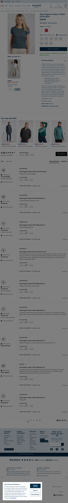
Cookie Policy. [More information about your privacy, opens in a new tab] (13, 498)
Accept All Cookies (35, 486)
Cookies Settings (35, 494)
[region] (22, 491)
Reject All (35, 490)
